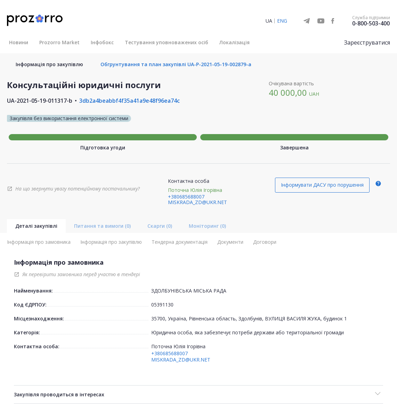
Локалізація (234, 42)
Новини (18, 42)
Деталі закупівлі (36, 226)
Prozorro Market (59, 42)
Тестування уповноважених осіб (166, 42)
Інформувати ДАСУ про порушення (322, 184)
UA (269, 20)
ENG (282, 20)
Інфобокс (102, 42)
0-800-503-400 (371, 23)
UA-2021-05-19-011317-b (39, 100)
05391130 (162, 304)
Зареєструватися (367, 42)
